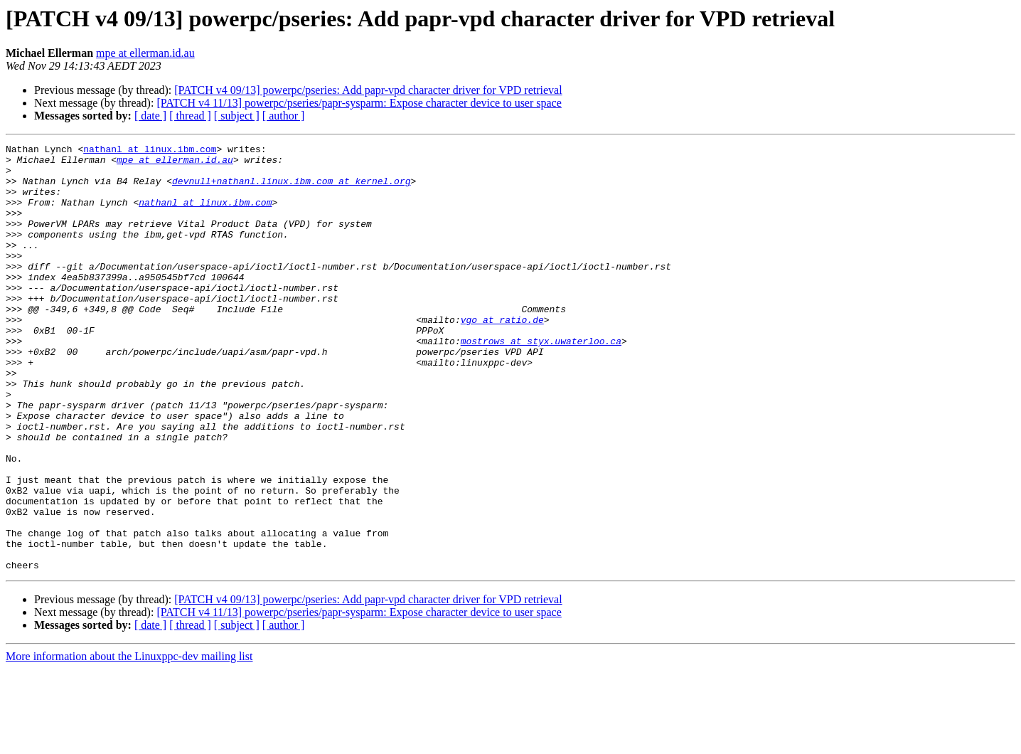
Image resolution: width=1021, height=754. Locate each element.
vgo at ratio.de (502, 355)
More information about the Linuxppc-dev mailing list (129, 742)
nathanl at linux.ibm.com (149, 150)
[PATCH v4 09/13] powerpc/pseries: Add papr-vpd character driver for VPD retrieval (368, 90)
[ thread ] (190, 116)
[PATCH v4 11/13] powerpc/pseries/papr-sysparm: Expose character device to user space (358, 103)
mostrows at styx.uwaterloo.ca (541, 381)
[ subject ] (237, 116)
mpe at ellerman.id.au (145, 53)
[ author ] (283, 116)
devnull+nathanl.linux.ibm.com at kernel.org (291, 189)
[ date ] (150, 116)
